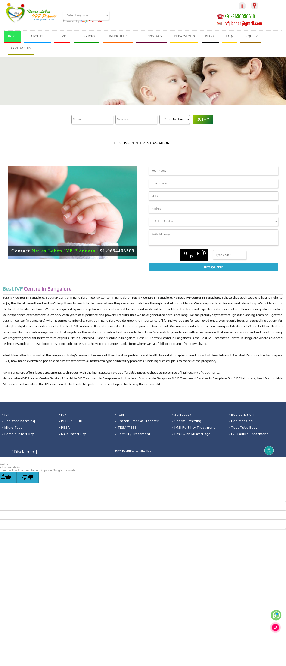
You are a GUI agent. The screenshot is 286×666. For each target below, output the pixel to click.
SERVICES (87, 36)
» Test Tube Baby (243, 427)
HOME (12, 36)
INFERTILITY (118, 36)
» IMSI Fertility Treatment (193, 427)
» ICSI (119, 414)
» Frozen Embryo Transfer (137, 421)
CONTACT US (21, 48)
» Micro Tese (12, 427)
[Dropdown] (213, 221)
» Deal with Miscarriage (191, 434)
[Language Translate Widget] (86, 15)
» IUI (5, 414)
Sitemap (145, 450)
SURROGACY (152, 36)
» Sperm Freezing (186, 421)
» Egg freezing (241, 421)
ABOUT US (38, 36)
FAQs (229, 36)
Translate (91, 21)
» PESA (64, 427)
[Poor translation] (28, 477)
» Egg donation (241, 414)
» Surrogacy (181, 414)
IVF (63, 36)
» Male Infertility (72, 434)
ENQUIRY (250, 36)
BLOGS (210, 36)
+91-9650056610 (236, 16)
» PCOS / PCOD (71, 421)
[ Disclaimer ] (24, 451)
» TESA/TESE (126, 427)
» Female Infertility (18, 434)
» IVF (62, 414)
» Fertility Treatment (133, 434)
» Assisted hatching (18, 421)
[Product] (174, 119)
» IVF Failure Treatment (248, 434)
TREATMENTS (184, 36)
